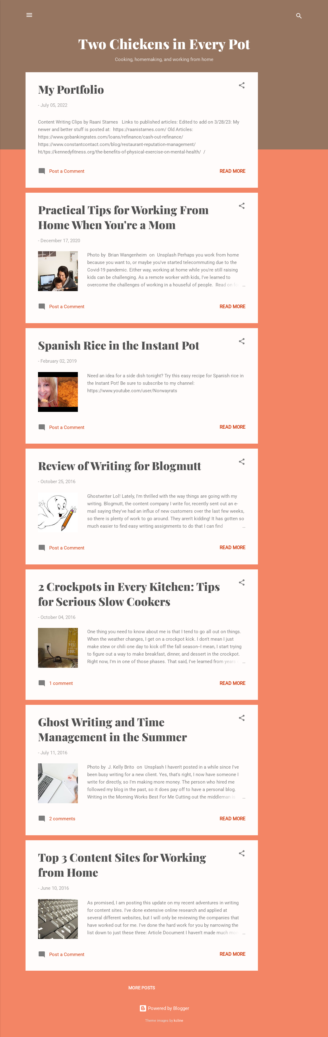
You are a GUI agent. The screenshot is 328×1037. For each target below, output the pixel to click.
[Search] (299, 16)
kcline (178, 1021)
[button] (241, 86)
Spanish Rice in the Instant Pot (118, 344)
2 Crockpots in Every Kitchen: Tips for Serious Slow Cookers (129, 594)
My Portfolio (71, 89)
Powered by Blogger (164, 1008)
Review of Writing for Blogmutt (119, 465)
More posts (141, 987)
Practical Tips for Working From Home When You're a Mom (123, 217)
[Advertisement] (283, 165)
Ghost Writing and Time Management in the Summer (112, 729)
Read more (232, 171)
